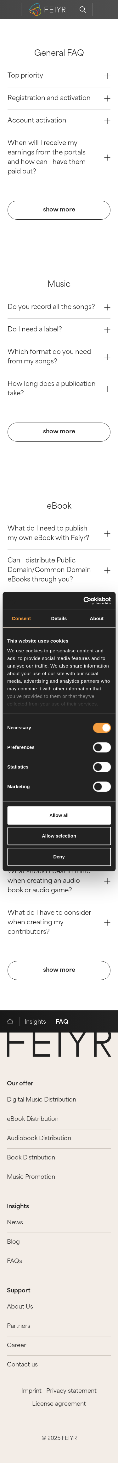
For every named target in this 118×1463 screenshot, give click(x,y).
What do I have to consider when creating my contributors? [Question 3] (59, 922)
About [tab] (97, 618)
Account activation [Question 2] (59, 121)
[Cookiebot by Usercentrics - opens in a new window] (84, 601)
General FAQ (59, 54)
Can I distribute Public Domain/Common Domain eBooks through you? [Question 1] (59, 570)
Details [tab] (59, 618)
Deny (59, 856)
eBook (59, 507)
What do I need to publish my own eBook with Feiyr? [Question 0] (59, 534)
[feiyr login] (101, 9)
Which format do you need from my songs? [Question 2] (59, 357)
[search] (82, 9)
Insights (35, 1022)
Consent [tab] (21, 618)
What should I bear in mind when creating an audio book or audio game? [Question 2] (59, 881)
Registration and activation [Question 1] (59, 98)
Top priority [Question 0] (59, 76)
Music (59, 285)
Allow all (59, 815)
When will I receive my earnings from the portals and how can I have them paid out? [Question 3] (59, 157)
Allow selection (59, 835)
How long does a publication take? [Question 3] (59, 389)
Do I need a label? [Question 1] (59, 330)
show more (59, 210)
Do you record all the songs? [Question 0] (59, 307)
